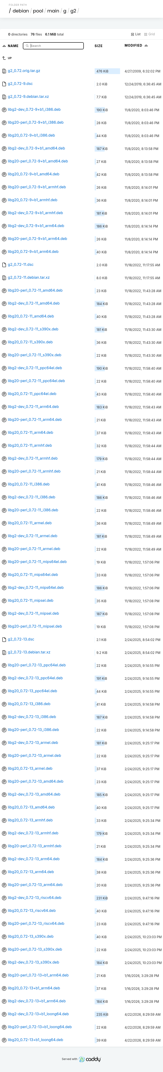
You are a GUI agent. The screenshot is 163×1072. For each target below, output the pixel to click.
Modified (137, 45)
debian (21, 11)
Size (99, 46)
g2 (73, 11)
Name (14, 46)
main (53, 11)
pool (38, 11)
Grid (149, 34)
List (136, 34)
